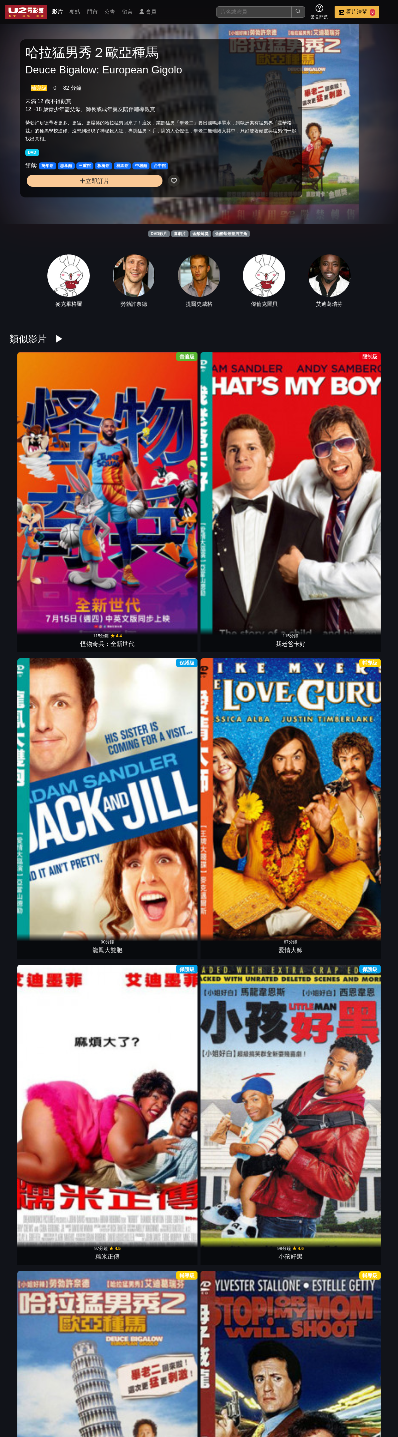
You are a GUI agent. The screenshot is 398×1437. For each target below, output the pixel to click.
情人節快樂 (166, 673)
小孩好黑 (362, 446)
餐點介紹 (252, 1398)
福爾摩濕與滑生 (36, 900)
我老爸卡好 (101, 446)
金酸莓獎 (200, 233)
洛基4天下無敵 (296, 673)
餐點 (74, 12)
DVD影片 (159, 233)
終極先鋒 (36, 786)
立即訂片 (68, 195)
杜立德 (232, 1353)
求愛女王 (232, 1013)
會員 (147, 12)
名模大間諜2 (231, 900)
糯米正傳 (297, 446)
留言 (127, 12)
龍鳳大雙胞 (166, 446)
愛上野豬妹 (297, 1013)
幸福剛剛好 (362, 1240)
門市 (92, 12)
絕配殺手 (101, 786)
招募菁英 (219, 1411)
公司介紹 (252, 1411)
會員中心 (284, 1411)
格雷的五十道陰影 (36, 673)
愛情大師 (232, 446)
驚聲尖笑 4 (36, 1127)
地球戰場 (232, 786)
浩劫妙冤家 (101, 1240)
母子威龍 (101, 559)
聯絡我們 (350, 1398)
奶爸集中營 (362, 1013)
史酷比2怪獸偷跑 (361, 1127)
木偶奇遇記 (166, 559)
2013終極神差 (361, 786)
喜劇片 (180, 233)
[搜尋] (254, 12)
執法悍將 (362, 673)
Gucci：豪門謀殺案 (231, 1240)
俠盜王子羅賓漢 (166, 786)
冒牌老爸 (232, 559)
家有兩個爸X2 (166, 900)
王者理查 (297, 1240)
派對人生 (101, 900)
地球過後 (101, 673)
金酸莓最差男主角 (231, 233)
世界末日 (297, 786)
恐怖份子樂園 (36, 1013)
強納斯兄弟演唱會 (232, 673)
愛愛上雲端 (362, 900)
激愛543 (101, 1013)
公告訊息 (317, 1398)
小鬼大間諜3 (231, 1127)
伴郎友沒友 (297, 900)
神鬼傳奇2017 (361, 559)
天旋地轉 (166, 1240)
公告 (109, 12)
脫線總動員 (36, 1240)
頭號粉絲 (297, 559)
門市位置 (284, 1398)
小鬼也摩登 (101, 1127)
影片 (57, 12)
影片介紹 (219, 1398)
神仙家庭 (166, 1127)
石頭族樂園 (297, 1127)
